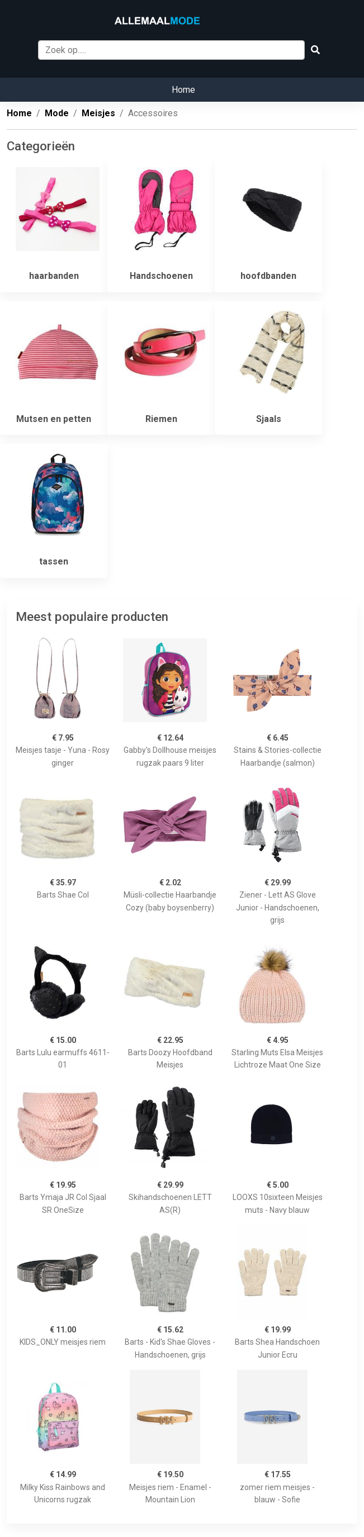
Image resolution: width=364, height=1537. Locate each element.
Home (183, 89)
